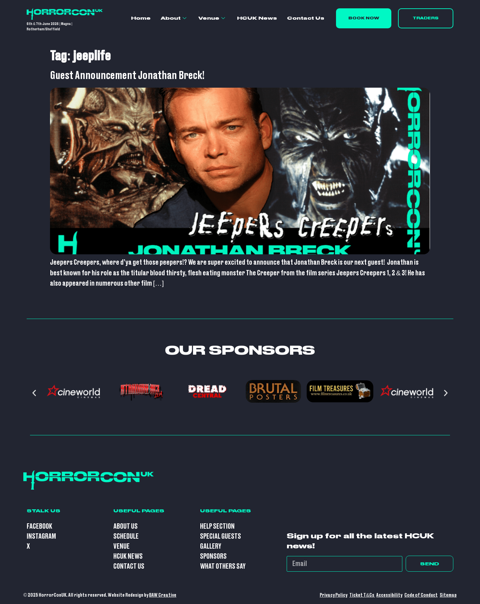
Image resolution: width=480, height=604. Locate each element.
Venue (211, 18)
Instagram (41, 536)
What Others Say (223, 566)
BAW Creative (162, 595)
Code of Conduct (421, 595)
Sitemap (448, 595)
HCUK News (257, 18)
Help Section (217, 526)
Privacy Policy (333, 595)
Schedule (126, 536)
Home (141, 18)
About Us (125, 526)
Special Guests (220, 536)
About (173, 18)
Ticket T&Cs (362, 595)
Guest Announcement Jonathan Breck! (127, 75)
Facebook (39, 526)
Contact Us (305, 18)
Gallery (210, 546)
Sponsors (213, 556)
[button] (34, 393)
